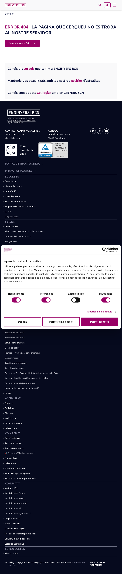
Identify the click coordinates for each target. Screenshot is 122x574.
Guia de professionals (14, 368)
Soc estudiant (11, 458)
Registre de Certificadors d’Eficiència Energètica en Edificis (31, 373)
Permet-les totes (99, 321)
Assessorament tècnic (14, 333)
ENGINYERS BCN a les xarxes (17, 539)
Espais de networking (14, 544)
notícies (76, 80)
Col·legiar (44, 92)
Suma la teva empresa (15, 468)
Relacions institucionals (15, 201)
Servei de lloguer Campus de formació (22, 388)
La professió (10, 191)
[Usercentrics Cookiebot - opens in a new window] (104, 249)
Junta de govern (12, 196)
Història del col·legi (13, 186)
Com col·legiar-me (13, 443)
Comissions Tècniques (14, 498)
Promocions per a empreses (17, 473)
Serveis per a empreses (15, 343)
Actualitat (13, 398)
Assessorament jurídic (14, 338)
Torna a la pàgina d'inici (22, 43)
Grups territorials (12, 519)
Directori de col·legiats (15, 529)
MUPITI (8, 393)
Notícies (8, 403)
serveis (29, 68)
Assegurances (11, 241)
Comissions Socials (13, 508)
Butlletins (9, 408)
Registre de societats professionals (20, 383)
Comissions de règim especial (18, 513)
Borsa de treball (12, 348)
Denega (22, 321)
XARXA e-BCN (11, 488)
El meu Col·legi (15, 548)
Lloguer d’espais (12, 217)
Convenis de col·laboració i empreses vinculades (26, 378)
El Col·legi (12, 176)
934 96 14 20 (15, 134)
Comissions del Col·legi (15, 493)
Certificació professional (16, 363)
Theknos (9, 413)
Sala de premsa (12, 428)
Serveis (10, 221)
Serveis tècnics (11, 226)
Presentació (10, 181)
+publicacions (11, 418)
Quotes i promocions (14, 448)
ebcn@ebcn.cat (12, 138)
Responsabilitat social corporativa (20, 207)
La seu (8, 212)
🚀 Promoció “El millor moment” (19, 453)
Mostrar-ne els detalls (99, 311)
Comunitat (12, 483)
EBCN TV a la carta (13, 423)
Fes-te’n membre (12, 524)
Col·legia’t (12, 433)
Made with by (97, 564)
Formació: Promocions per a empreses (22, 353)
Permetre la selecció (61, 321)
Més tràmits (10, 463)
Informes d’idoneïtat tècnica (17, 236)
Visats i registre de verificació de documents (24, 231)
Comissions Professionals (16, 503)
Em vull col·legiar (12, 438)
